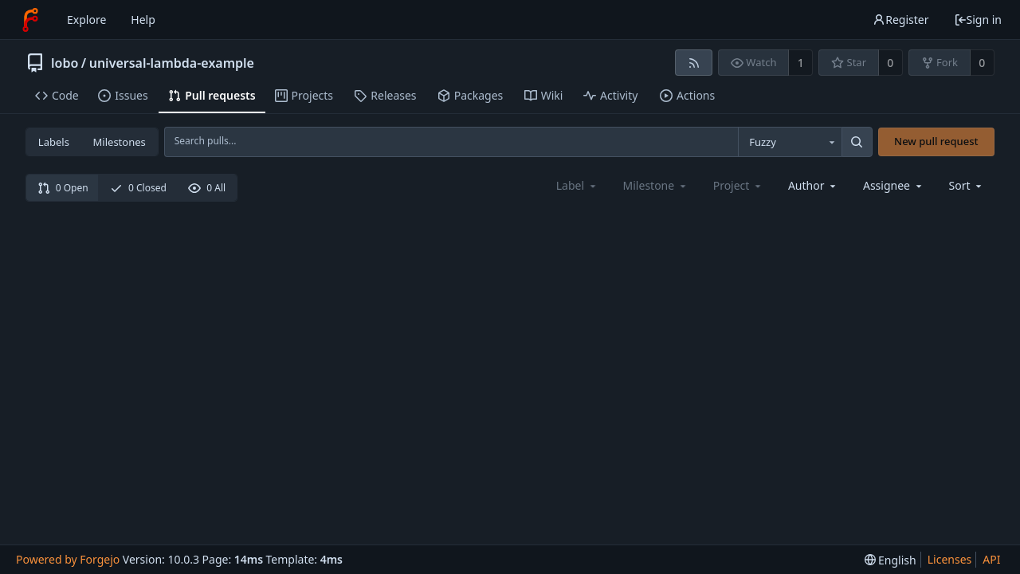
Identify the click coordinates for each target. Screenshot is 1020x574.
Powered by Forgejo (68, 559)
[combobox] (790, 142)
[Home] (30, 20)
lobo (64, 63)
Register (900, 19)
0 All (207, 188)
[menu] (967, 185)
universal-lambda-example (171, 63)
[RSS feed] (693, 62)
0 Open (62, 188)
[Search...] (857, 142)
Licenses (950, 559)
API (991, 559)
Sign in (978, 19)
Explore (86, 19)
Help (143, 19)
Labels (53, 142)
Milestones (119, 142)
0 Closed (138, 188)
